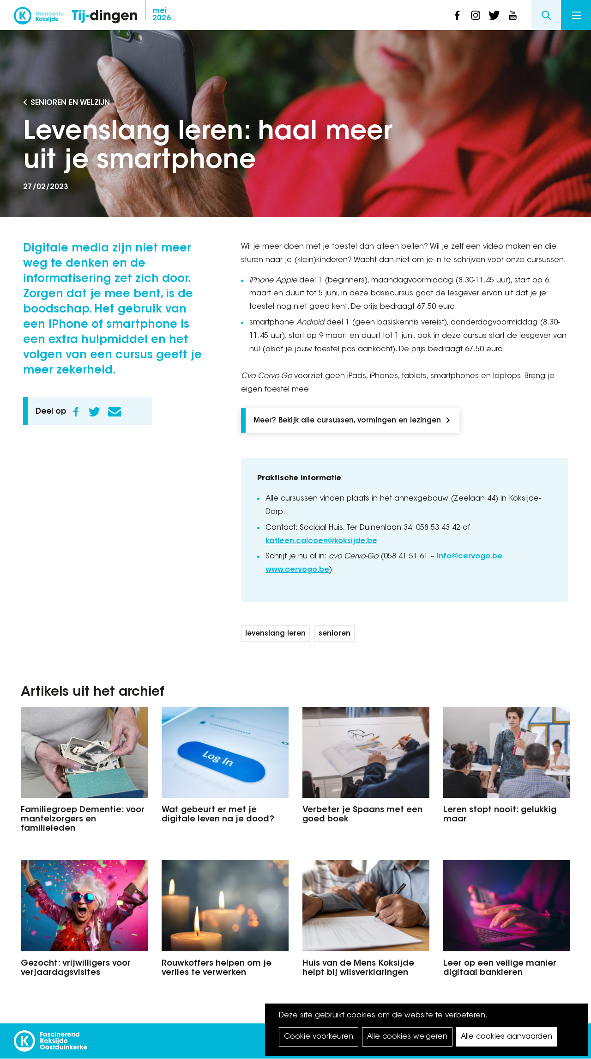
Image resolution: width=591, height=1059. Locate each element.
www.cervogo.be (297, 570)
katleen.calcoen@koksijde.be (321, 541)
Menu (576, 15)
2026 (161, 14)
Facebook (75, 411)
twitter (494, 15)
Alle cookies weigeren (407, 1037)
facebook (457, 15)
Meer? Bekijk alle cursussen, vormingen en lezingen (347, 420)
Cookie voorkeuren (318, 1037)
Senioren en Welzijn (70, 103)
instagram (475, 15)
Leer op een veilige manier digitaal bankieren (499, 968)
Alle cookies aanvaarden (506, 1037)
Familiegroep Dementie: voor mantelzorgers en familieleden (83, 819)
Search (546, 15)
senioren (334, 634)
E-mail (114, 411)
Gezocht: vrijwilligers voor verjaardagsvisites (76, 968)
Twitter (94, 411)
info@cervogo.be (469, 556)
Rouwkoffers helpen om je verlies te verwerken (216, 968)
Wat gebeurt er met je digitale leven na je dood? (218, 815)
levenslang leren (275, 634)
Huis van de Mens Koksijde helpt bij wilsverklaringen (358, 968)
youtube (512, 15)
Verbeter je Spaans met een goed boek (362, 815)
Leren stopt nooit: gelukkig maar (499, 815)
